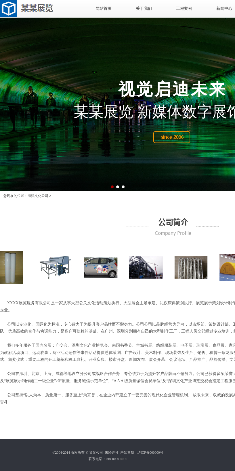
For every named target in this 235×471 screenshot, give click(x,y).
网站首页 (103, 8)
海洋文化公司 (38, 196)
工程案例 (184, 8)
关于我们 (144, 8)
